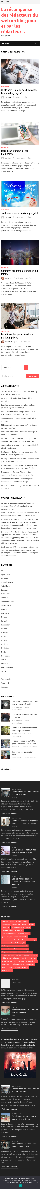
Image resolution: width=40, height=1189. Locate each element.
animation (5, 921)
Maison (4, 640)
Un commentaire (30, 758)
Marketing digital (20, 943)
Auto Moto (5, 586)
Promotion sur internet (25, 952)
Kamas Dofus (26, 940)
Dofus (28, 928)
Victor (9, 97)
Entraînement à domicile (9, 934)
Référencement (7, 667)
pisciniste (24, 946)
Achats (3, 570)
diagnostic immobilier (18, 928)
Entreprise (5, 613)
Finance (4, 617)
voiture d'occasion (7, 967)
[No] (37, 1182)
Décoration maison (7, 931)
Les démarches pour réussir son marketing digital (17, 336)
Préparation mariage (8, 955)
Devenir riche (5, 928)
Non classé (5, 656)
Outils (3, 659)
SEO (15, 961)
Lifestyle (4, 632)
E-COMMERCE (19, 931)
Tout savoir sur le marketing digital (19, 213)
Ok (20, 1186)
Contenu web (16, 925)
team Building (30, 964)
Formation (5, 621)
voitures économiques (21, 967)
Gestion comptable (23, 934)
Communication (7, 601)
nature (18, 946)
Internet (4, 628)
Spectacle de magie (31, 961)
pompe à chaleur (7, 949)
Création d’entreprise (28, 925)
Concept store (6, 925)
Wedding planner (7, 970)
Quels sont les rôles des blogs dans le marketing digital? (19, 92)
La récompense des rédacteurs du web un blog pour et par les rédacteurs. (19, 20)
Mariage (4, 644)
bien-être (25, 921)
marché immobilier (7, 943)
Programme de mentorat (9, 952)
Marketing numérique (8, 946)
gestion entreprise (7, 937)
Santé (3, 671)
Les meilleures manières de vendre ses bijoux (18, 528)
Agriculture (5, 574)
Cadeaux (4, 597)
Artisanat (4, 578)
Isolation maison (7, 940)
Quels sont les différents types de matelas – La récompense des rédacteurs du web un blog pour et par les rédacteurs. (19, 550)
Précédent (7, 367)
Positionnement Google (21, 949)
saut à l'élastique (7, 961)
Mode (3, 652)
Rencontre (19, 955)
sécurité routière (6, 964)
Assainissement (7, 582)
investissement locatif (20, 937)
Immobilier (5, 625)
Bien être (4, 590)
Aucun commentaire (29, 747)
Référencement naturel (19, 958)
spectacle (21, 961)
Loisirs (3, 636)
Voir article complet (9, 813)
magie (34, 940)
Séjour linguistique (18, 964)
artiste (12, 921)
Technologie (6, 679)
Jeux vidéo (17, 940)
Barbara (10, 278)
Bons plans (5, 594)
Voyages (4, 687)
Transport (5, 683)
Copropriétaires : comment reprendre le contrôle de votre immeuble (23, 882)
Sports (3, 675)
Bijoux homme (6, 769)
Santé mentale (32, 958)
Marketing (5, 87)
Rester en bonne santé (30, 955)
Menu (5, 43)
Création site (6, 605)
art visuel (18, 921)
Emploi (4, 609)
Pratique (4, 663)
